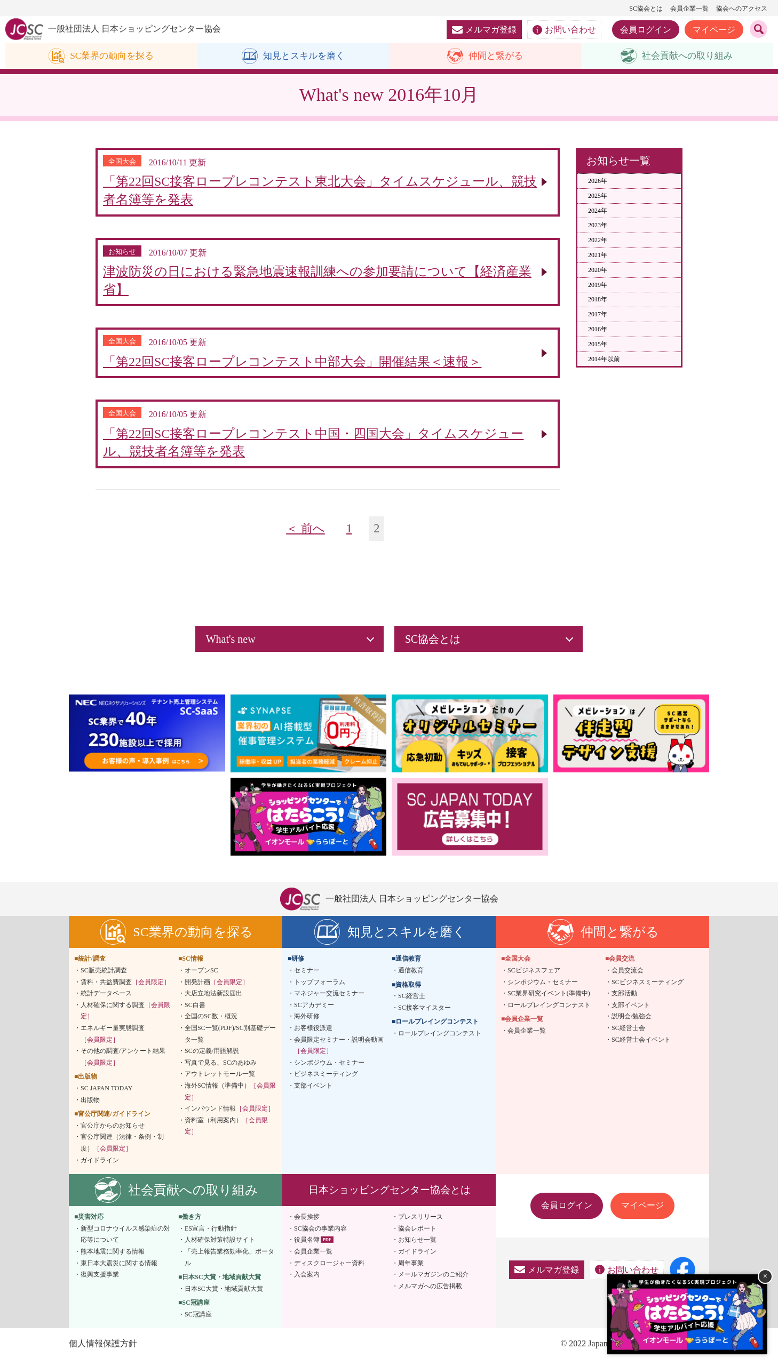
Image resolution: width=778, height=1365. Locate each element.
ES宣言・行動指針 (211, 1234)
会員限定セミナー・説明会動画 (339, 1050)
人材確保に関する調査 (125, 1016)
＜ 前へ (305, 533)
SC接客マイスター (424, 1013)
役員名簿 (307, 1245)
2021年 (597, 255)
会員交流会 (628, 975)
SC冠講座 (198, 1319)
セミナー (307, 975)
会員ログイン (645, 29)
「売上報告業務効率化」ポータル (229, 1262)
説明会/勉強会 (632, 1021)
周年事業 (411, 1268)
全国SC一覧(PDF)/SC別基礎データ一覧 (230, 1039)
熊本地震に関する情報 (113, 1256)
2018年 (597, 300)
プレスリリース (420, 1222)
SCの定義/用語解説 (212, 1056)
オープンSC (201, 975)
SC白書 (195, 1010)
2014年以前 (604, 359)
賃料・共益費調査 (125, 987)
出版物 (90, 1105)
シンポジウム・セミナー (329, 1068)
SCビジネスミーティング (648, 987)
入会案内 (307, 1279)
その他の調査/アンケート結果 (123, 1062)
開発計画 (217, 987)
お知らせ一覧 (417, 1245)
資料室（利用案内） (226, 1131)
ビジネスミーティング (326, 1079)
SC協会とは (646, 8)
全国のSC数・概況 (211, 1021)
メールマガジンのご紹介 (433, 1279)
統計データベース (106, 998)
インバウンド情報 (229, 1113)
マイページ (714, 29)
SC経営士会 (628, 1033)
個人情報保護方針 (103, 1349)
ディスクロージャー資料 (329, 1268)
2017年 (597, 314)
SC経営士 (411, 1001)
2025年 (597, 195)
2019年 (597, 285)
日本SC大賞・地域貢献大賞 (224, 1294)
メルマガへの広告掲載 (430, 1291)
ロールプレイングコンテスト (439, 1038)
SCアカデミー (314, 1010)
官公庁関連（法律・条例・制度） (122, 1148)
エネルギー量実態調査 (113, 1039)
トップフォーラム (319, 987)
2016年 (597, 329)
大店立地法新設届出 (213, 998)
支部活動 (624, 998)
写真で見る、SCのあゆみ (221, 1068)
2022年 (597, 240)
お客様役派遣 (313, 1033)
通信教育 (411, 975)
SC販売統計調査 (104, 975)
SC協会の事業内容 (320, 1234)
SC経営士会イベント (641, 1045)
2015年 (597, 344)
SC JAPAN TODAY (106, 1093)
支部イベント (313, 1091)
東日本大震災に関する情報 (119, 1268)
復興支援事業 (100, 1279)
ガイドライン (100, 1165)
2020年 (597, 270)
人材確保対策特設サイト (220, 1245)
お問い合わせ (564, 30)
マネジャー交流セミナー (329, 998)
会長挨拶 (307, 1222)
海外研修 (307, 1021)
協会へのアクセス (741, 8)
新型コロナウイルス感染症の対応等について (125, 1239)
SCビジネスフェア (533, 975)
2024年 (597, 210)
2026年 (597, 181)
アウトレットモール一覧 (220, 1079)
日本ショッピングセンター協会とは (389, 1195)
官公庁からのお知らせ (113, 1131)
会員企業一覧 (689, 8)
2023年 (597, 225)
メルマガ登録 (484, 29)
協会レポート (417, 1234)
